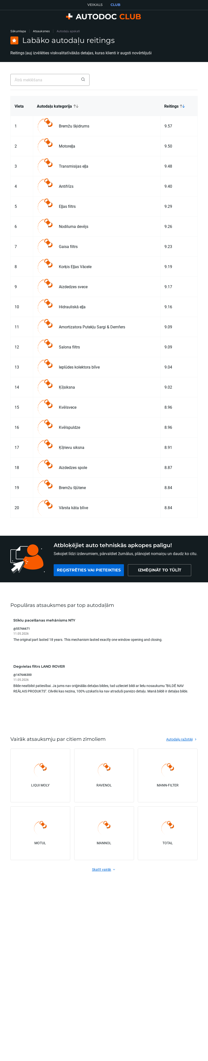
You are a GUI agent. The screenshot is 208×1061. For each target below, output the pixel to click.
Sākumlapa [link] (18, 31)
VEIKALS (95, 4)
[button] (96, 106)
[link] (89, 570)
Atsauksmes (41, 31)
